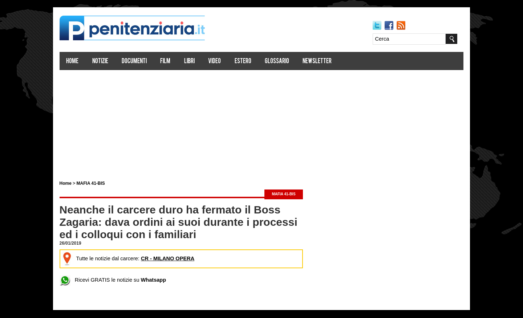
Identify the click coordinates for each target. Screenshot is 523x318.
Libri (199, 62)
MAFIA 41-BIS (100, 183)
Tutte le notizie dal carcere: (135, 259)
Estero (252, 62)
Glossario (286, 62)
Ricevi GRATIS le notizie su (120, 280)
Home (82, 62)
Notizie (110, 62)
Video (224, 62)
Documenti (143, 62)
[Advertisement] (261, 123)
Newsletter (326, 62)
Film (175, 62)
